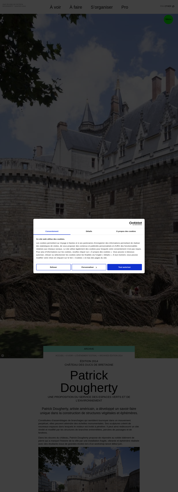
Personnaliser (89, 267)
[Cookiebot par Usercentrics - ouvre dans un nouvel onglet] (131, 223)
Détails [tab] (89, 231)
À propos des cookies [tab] (126, 231)
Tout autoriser (124, 267)
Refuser (53, 267)
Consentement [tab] (51, 231)
